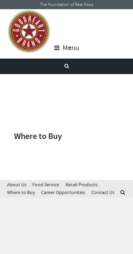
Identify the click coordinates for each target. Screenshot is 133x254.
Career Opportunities (63, 192)
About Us (16, 184)
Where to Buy (21, 192)
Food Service (45, 184)
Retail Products (81, 184)
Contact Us (102, 192)
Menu (66, 48)
